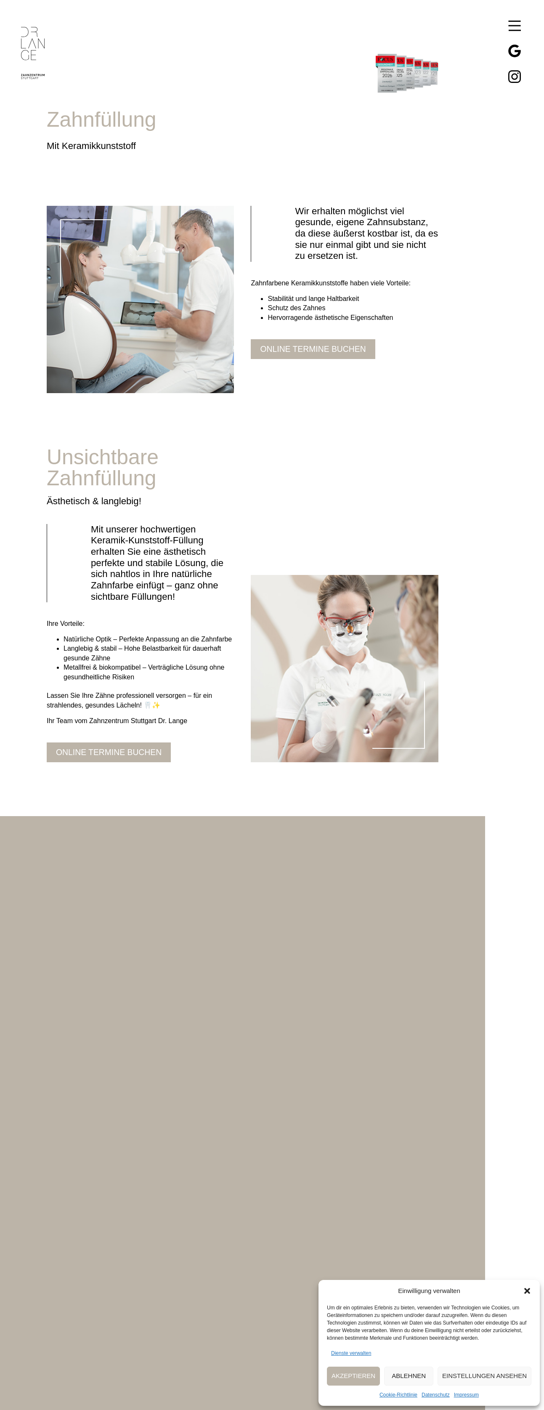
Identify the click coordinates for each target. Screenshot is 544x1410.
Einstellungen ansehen (484, 1375)
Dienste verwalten (351, 1353)
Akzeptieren (353, 1375)
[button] (527, 1291)
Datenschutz (436, 1395)
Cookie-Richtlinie (398, 1395)
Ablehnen (409, 1375)
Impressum (466, 1395)
